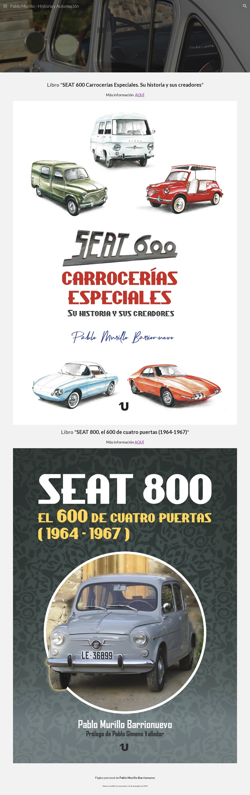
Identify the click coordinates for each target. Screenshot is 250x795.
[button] (5, 6)
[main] (125, 89)
